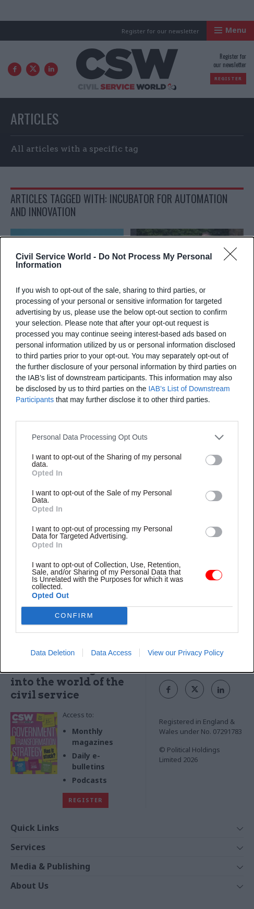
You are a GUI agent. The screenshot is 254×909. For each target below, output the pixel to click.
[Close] (234, 257)
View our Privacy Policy (185, 653)
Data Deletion (53, 653)
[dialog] (127, 455)
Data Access (111, 653)
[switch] (213, 460)
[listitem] (127, 437)
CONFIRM (74, 615)
